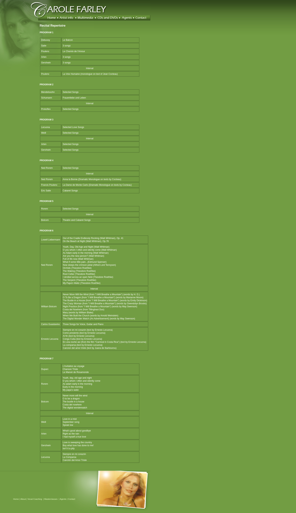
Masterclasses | (52, 499)
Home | (16, 499)
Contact (71, 499)
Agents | (64, 499)
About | (24, 499)
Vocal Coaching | (36, 499)
